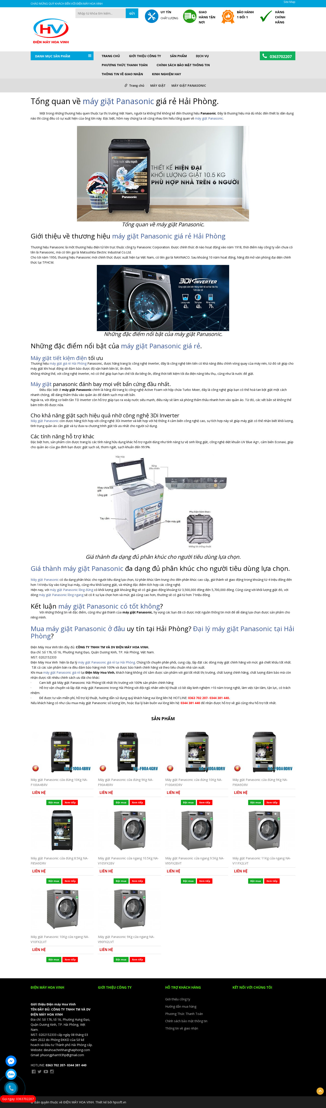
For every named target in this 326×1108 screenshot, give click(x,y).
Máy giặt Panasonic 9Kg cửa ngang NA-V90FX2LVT (126, 939)
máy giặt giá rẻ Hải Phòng (68, 363)
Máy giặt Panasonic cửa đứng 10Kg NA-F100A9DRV (193, 782)
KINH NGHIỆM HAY (166, 74)
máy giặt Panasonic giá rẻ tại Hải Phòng (106, 662)
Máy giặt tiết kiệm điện (59, 358)
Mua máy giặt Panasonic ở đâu (78, 628)
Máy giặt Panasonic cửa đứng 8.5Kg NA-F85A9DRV (59, 860)
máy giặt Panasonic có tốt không (109, 606)
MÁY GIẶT (157, 85)
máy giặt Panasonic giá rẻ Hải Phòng (168, 235)
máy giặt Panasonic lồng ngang (61, 595)
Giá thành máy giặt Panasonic (77, 568)
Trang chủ (111, 56)
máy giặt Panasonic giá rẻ (160, 345)
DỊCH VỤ (202, 56)
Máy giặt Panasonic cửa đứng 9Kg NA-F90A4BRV (125, 782)
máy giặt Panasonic (118, 101)
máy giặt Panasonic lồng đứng (72, 590)
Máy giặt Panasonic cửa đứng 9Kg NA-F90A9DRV (260, 782)
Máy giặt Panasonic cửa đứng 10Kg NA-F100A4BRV (59, 782)
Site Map (289, 2)
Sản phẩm (178, 56)
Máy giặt (41, 384)
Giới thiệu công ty (145, 56)
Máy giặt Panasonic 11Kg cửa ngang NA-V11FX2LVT (261, 860)
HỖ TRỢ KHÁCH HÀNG (183, 987)
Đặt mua (54, 802)
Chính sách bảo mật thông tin (183, 65)
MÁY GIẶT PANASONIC (188, 85)
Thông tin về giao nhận (122, 74)
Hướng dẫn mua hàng (180, 1006)
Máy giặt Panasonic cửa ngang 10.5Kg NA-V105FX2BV (128, 860)
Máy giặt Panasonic (45, 421)
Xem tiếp (70, 802)
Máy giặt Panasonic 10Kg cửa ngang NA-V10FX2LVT (60, 939)
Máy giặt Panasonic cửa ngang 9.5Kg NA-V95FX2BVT (194, 860)
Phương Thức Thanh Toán (125, 65)
